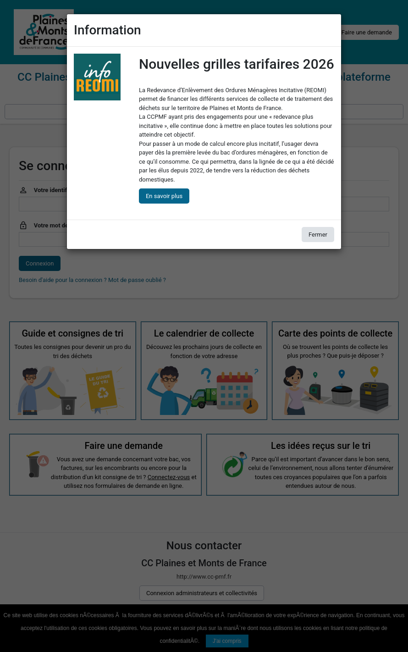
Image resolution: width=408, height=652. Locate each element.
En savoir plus (164, 196)
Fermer (318, 234)
